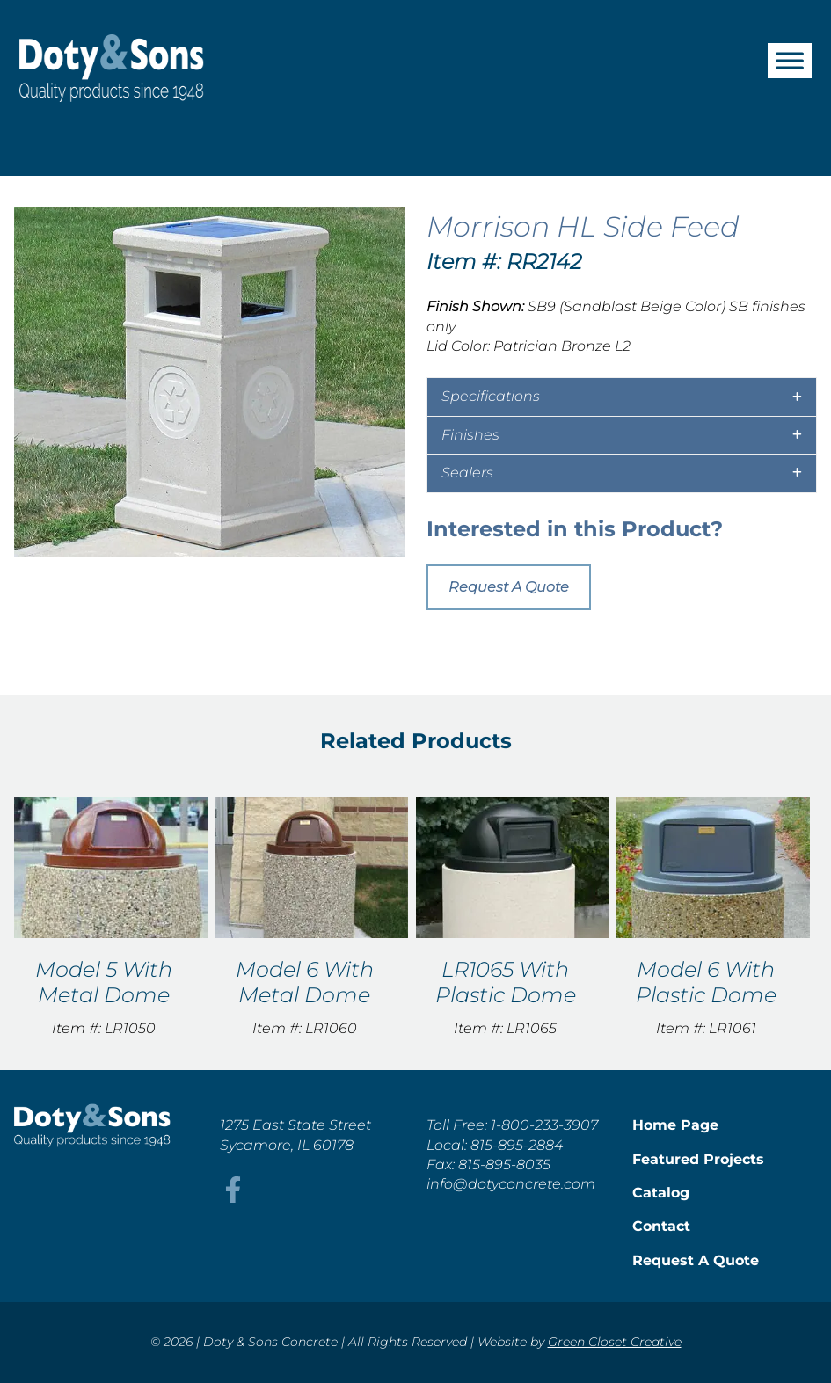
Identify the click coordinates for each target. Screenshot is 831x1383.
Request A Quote (508, 587)
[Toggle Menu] (790, 60)
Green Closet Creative (615, 1342)
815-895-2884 (516, 1145)
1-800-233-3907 (544, 1125)
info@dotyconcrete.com (510, 1184)
